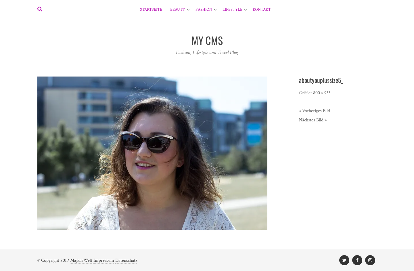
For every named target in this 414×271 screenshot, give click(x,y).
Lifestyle (232, 9)
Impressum (103, 260)
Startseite (151, 9)
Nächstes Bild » (313, 120)
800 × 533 (321, 93)
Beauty (177, 9)
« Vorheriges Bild (314, 111)
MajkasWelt (81, 260)
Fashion (203, 9)
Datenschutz (126, 260)
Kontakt (262, 9)
